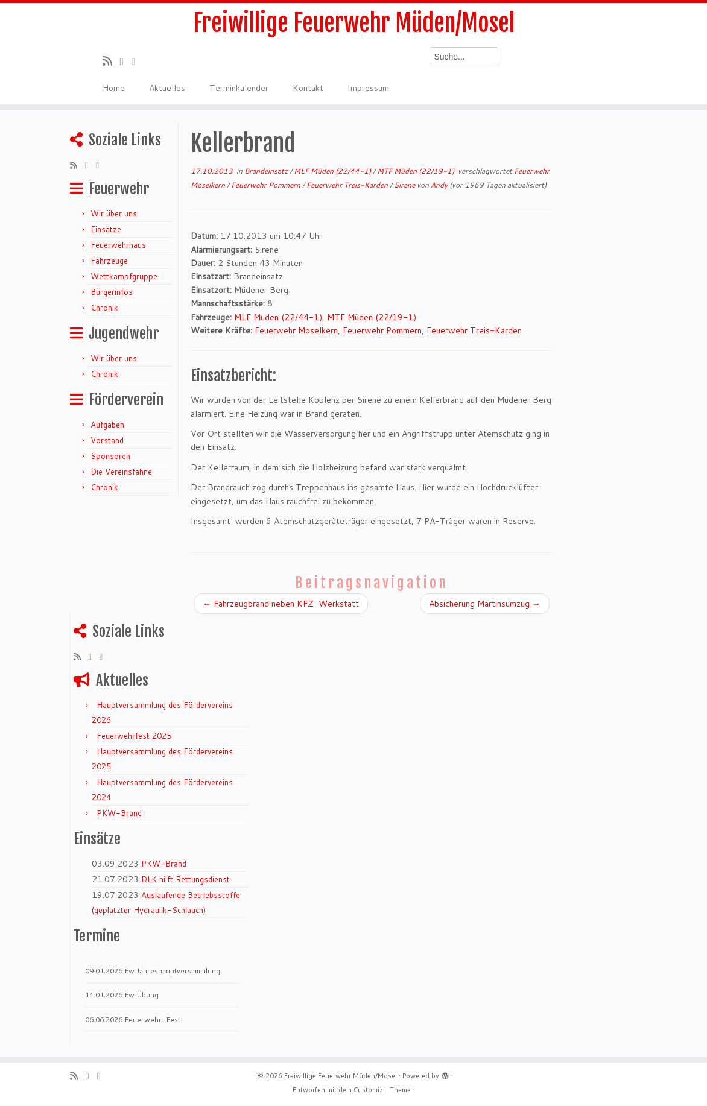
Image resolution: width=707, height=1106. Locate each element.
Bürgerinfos (111, 293)
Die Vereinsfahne (121, 472)
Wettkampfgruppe (123, 277)
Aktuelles (167, 89)
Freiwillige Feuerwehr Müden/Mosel (354, 24)
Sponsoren (110, 457)
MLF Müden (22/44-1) (333, 172)
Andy (439, 186)
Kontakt (308, 89)
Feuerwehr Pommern (266, 186)
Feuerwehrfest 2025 (134, 737)
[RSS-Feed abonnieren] (111, 62)
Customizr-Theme (382, 1091)
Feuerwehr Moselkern (296, 332)
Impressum (368, 89)
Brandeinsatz (267, 172)
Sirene (405, 186)
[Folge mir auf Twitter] (126, 62)
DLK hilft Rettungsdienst (185, 880)
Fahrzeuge (109, 261)
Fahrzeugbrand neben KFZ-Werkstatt (281, 605)
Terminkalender (238, 89)
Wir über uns (113, 214)
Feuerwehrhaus (118, 246)
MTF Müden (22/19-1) (416, 172)
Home (114, 89)
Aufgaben (107, 425)
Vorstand (107, 441)
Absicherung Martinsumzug (485, 605)
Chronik (104, 308)
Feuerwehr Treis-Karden (348, 186)
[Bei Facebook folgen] (138, 62)
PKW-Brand (119, 814)
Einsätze (105, 230)
